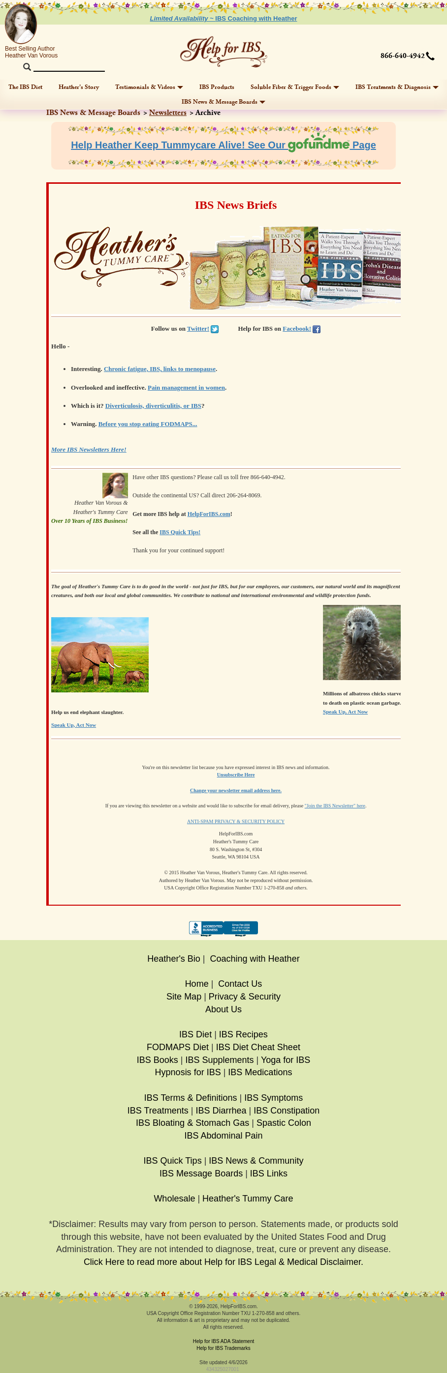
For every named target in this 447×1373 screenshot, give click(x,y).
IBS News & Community (256, 1161)
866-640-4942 (403, 56)
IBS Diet (195, 1034)
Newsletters (168, 112)
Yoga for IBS (285, 1060)
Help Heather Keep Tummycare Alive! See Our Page (223, 145)
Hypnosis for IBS (188, 1072)
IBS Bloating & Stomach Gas (192, 1123)
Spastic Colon (283, 1123)
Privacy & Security (245, 996)
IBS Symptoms (273, 1098)
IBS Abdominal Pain (223, 1136)
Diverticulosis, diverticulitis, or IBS (153, 405)
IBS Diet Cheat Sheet (258, 1047)
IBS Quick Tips (173, 1161)
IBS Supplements (219, 1060)
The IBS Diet (25, 87)
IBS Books (157, 1060)
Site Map (183, 996)
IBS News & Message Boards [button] (223, 102)
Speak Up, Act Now (345, 712)
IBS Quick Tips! (180, 532)
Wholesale (174, 1198)
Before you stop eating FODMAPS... (147, 424)
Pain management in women (186, 387)
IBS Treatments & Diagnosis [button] (397, 87)
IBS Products (216, 87)
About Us (223, 1009)
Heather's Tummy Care (247, 1198)
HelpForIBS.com (209, 514)
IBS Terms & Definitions (190, 1098)
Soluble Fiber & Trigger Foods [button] (295, 87)
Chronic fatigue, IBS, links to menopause (160, 368)
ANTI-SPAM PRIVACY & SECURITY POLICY (236, 821)
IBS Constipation (286, 1111)
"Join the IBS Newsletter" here (335, 805)
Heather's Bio (173, 959)
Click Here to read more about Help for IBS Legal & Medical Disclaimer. (223, 1262)
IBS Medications (260, 1072)
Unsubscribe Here (236, 774)
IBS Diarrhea (220, 1111)
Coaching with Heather (255, 959)
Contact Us (240, 984)
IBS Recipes (243, 1034)
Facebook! (297, 328)
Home (197, 984)
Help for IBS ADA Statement (224, 1341)
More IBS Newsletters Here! (89, 449)
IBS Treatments (158, 1111)
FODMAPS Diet (178, 1047)
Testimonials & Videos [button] (149, 87)
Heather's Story (79, 87)
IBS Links (268, 1173)
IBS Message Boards (201, 1173)
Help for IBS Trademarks (223, 1348)
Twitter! (198, 328)
